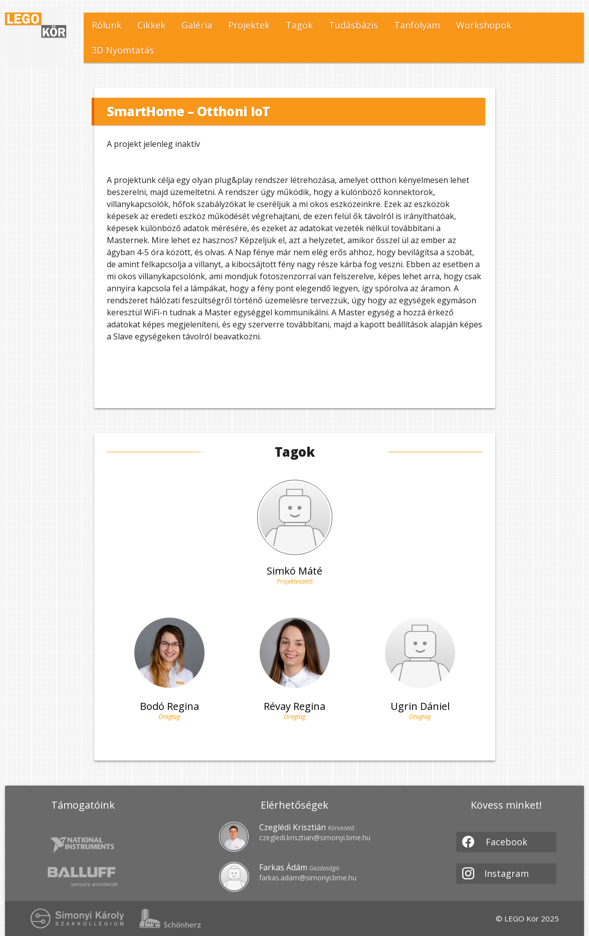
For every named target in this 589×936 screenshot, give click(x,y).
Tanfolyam (417, 25)
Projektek (249, 25)
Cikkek (151, 25)
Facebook (494, 842)
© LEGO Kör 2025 (527, 918)
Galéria (196, 25)
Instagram (495, 873)
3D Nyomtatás (123, 50)
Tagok (299, 25)
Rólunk (106, 25)
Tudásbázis (353, 25)
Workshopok (483, 25)
